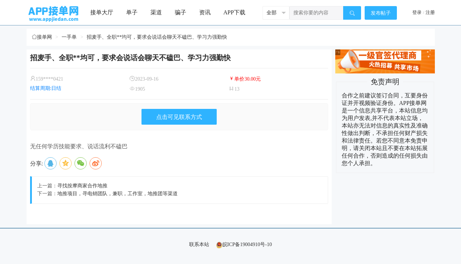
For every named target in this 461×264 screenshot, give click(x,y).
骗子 (180, 12)
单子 (132, 12)
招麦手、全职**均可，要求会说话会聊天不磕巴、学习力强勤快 (157, 37)
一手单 (69, 37)
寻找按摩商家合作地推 (82, 185)
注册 (430, 12)
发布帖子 (381, 13)
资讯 (205, 12)
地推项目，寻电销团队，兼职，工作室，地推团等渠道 (117, 193)
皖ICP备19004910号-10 (244, 244)
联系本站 (199, 244)
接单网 (42, 37)
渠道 (156, 12)
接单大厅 (101, 12)
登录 (417, 12)
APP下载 (234, 12)
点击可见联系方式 (179, 117)
